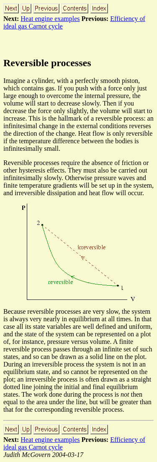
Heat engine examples (50, 18)
